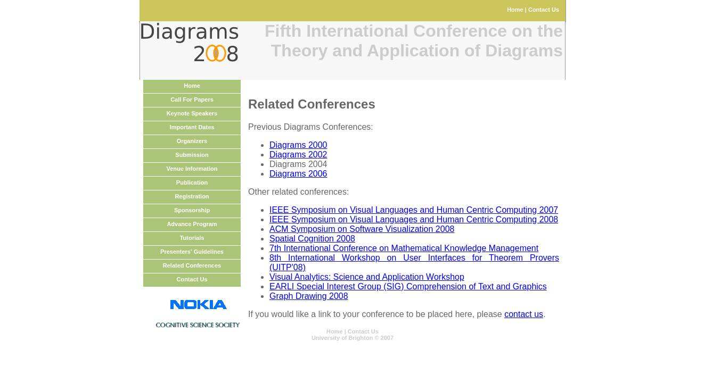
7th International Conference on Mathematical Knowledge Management (403, 248)
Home (515, 9)
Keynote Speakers (192, 113)
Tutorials (192, 238)
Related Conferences (192, 265)
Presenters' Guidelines (192, 251)
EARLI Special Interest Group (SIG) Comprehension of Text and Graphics (408, 286)
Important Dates (192, 127)
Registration (192, 196)
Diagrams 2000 (298, 144)
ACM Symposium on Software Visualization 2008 (361, 229)
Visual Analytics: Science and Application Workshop (366, 276)
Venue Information (192, 168)
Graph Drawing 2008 (308, 296)
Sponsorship (192, 210)
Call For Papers (192, 99)
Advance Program (192, 224)
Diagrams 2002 (298, 154)
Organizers (192, 141)
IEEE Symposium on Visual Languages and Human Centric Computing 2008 (413, 219)
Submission (191, 155)
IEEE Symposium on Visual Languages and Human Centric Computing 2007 (413, 209)
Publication (192, 182)
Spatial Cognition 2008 (312, 238)
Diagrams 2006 (298, 173)
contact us (523, 314)
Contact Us (543, 9)
